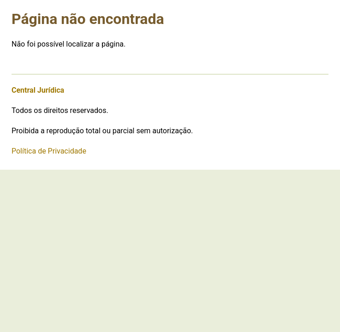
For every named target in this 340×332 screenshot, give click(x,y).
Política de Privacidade (49, 151)
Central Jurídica (38, 90)
